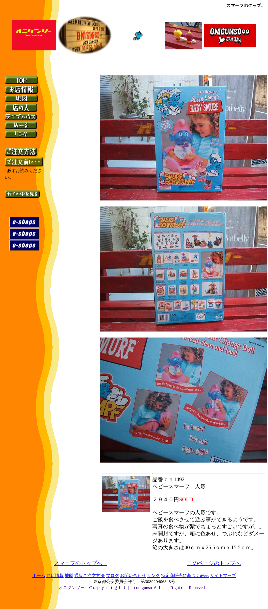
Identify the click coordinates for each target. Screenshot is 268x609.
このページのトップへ (214, 563)
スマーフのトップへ (78, 563)
